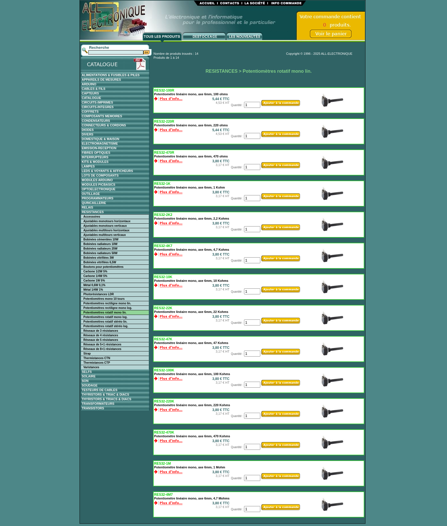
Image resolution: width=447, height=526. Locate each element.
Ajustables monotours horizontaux (107, 221)
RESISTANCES (93, 212)
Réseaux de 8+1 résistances (102, 349)
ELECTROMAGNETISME (100, 143)
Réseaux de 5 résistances (101, 339)
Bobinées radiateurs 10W (100, 244)
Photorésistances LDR (99, 294)
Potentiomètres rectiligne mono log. (108, 307)
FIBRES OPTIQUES (96, 152)
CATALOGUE (91, 98)
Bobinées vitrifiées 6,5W (100, 262)
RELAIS (87, 207)
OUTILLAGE (91, 193)
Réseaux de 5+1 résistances (102, 344)
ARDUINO (89, 84)
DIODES (88, 130)
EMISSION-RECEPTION (99, 148)
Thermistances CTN (97, 358)
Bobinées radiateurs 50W (100, 253)
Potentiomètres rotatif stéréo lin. (105, 321)
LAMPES (88, 166)
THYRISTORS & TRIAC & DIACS (105, 394)
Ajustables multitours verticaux (105, 234)
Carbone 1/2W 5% (95, 271)
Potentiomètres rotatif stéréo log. (106, 326)
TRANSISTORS (93, 408)
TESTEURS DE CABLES (99, 390)
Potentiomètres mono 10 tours (104, 298)
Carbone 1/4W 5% (95, 276)
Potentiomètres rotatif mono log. (105, 317)
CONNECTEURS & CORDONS (104, 125)
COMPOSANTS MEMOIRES (102, 116)
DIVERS (88, 134)
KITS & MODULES (95, 161)
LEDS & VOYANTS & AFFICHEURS (107, 171)
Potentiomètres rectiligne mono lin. (107, 303)
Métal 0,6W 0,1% (94, 285)
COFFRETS (90, 111)
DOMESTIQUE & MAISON (100, 139)
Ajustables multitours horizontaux (107, 230)
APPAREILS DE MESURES (101, 79)
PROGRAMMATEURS (97, 198)
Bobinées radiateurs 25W (100, 248)
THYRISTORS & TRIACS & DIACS (106, 399)
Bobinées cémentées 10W (101, 239)
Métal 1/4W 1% (93, 289)
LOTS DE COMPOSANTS (100, 175)
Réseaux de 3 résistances (101, 330)
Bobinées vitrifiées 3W (99, 257)
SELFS (87, 371)
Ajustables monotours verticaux (105, 225)
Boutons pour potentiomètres (104, 266)
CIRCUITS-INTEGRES (98, 107)
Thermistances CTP (97, 362)
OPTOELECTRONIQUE (98, 189)
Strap (87, 353)
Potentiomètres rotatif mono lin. (105, 312)
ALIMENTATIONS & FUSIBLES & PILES (111, 75)
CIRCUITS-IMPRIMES (97, 102)
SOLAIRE (89, 376)
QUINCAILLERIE (94, 203)
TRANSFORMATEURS (98, 403)
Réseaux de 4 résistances (101, 335)
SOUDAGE (90, 385)
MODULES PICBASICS (98, 184)
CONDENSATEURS (96, 120)
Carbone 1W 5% (94, 280)
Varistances (91, 367)
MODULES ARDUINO (97, 180)
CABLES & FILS (93, 88)
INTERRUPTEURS (95, 157)
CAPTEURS (90, 93)
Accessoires (92, 216)
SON (85, 381)
